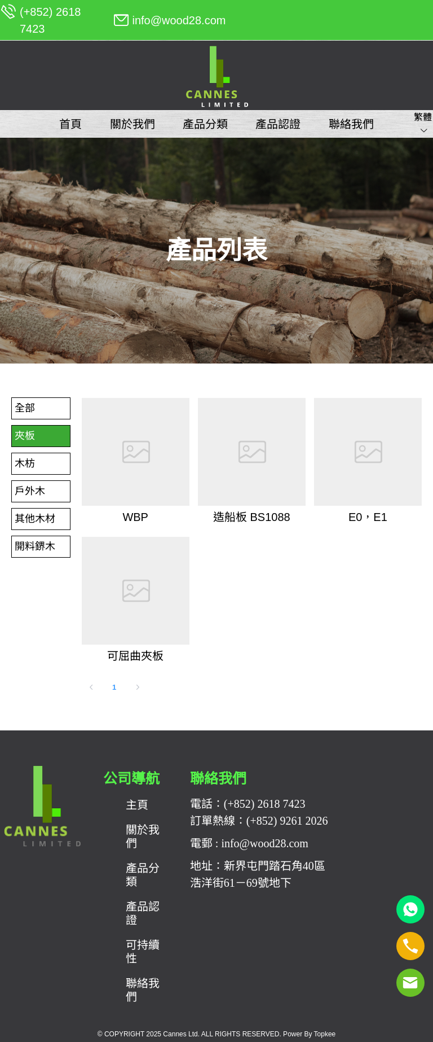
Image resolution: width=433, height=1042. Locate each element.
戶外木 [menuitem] (30, 491)
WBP (135, 517)
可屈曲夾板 (135, 656)
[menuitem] (70, 124)
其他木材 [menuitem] (35, 518)
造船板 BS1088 (251, 517)
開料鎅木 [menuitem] (35, 546)
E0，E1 (367, 517)
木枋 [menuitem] (25, 463)
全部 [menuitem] (25, 408)
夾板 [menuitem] (25, 435)
